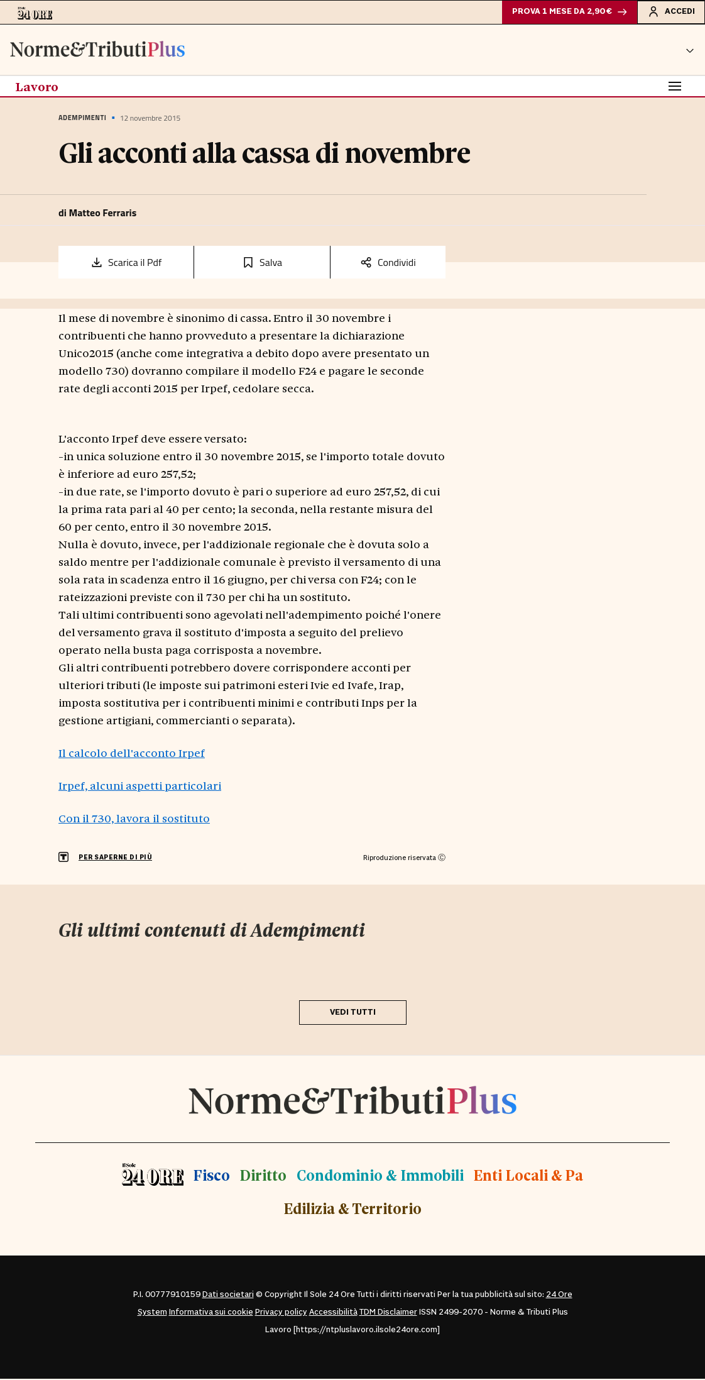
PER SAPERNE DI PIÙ (115, 859)
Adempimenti (82, 119)
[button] (690, 50)
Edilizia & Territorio (353, 1210)
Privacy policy (281, 1313)
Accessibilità (333, 1313)
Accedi (670, 12)
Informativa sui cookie (211, 1313)
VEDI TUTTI (353, 1013)
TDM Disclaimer (388, 1313)
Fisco (212, 1176)
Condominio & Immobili (380, 1176)
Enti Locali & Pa (528, 1176)
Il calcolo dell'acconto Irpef (131, 753)
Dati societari (228, 1296)
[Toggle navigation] (675, 87)
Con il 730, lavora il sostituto (134, 819)
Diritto (263, 1176)
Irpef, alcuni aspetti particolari (139, 786)
